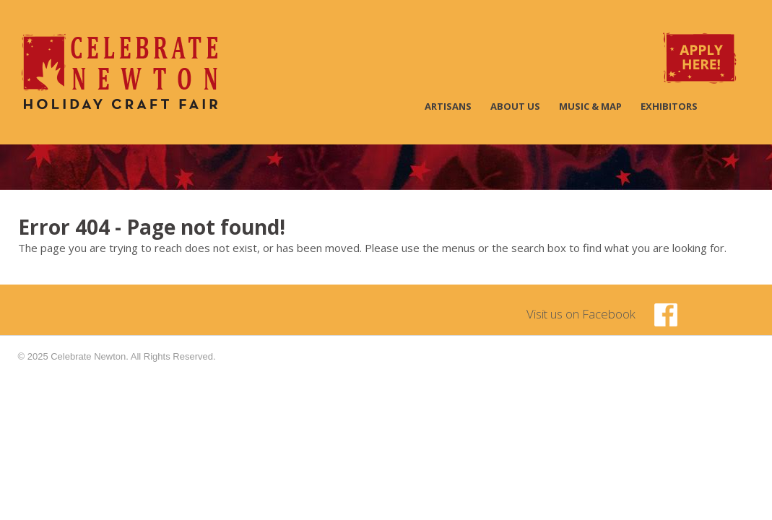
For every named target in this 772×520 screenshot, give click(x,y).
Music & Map (590, 106)
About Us (515, 106)
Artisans (448, 106)
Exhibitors (669, 106)
